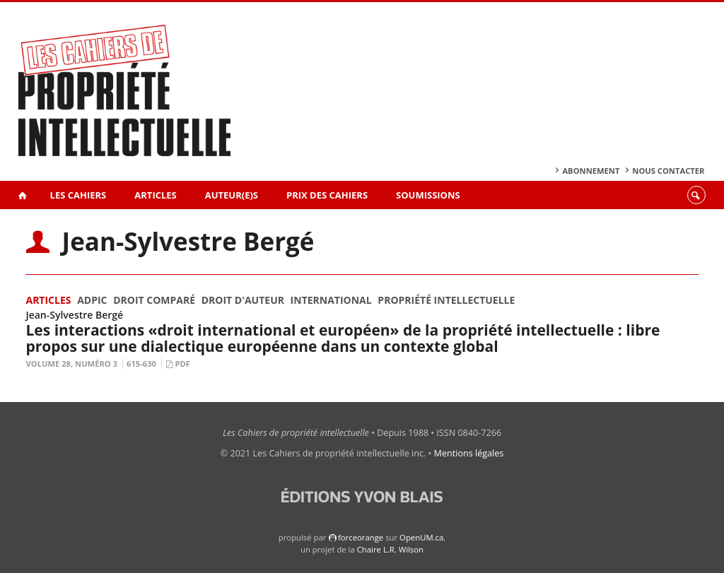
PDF (182, 363)
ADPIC (92, 300)
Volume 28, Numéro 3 (71, 363)
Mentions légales (469, 453)
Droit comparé (154, 300)
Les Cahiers (78, 195)
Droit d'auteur (243, 300)
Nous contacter (668, 170)
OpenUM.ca (421, 537)
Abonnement (590, 170)
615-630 (141, 363)
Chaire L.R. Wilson (390, 549)
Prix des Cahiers (327, 195)
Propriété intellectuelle (446, 300)
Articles (155, 195)
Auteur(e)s (231, 195)
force (360, 537)
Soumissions (428, 195)
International (331, 300)
